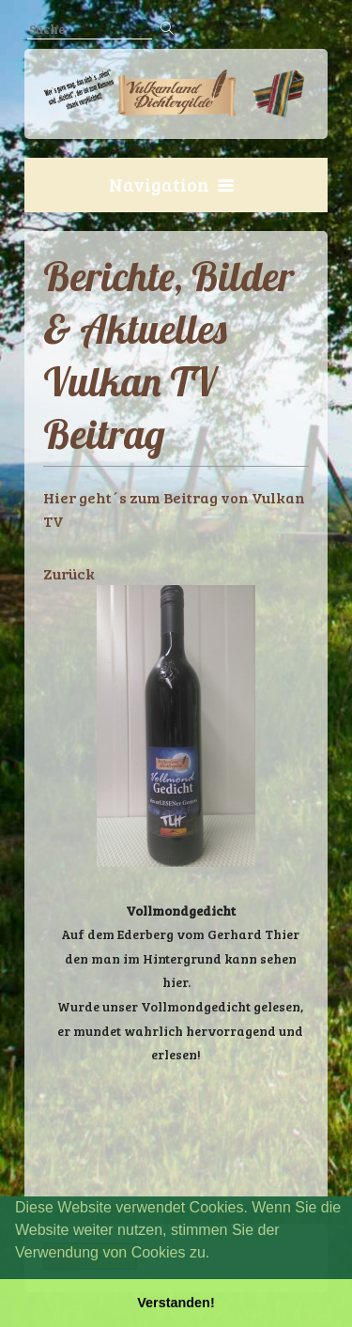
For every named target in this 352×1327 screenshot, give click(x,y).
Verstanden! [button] (175, 1302)
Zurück (69, 573)
